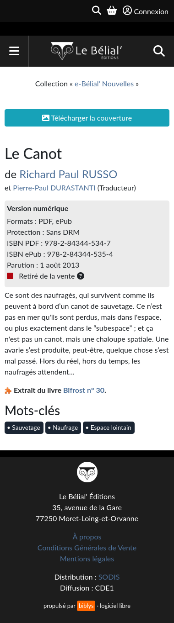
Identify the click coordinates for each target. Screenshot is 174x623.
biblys (86, 605)
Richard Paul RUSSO (68, 173)
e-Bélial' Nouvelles (104, 83)
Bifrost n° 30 (83, 389)
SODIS (109, 576)
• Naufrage (63, 427)
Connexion (146, 11)
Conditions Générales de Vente (87, 547)
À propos (87, 536)
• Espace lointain (108, 427)
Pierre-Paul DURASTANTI (54, 187)
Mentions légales (87, 558)
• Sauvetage (23, 427)
